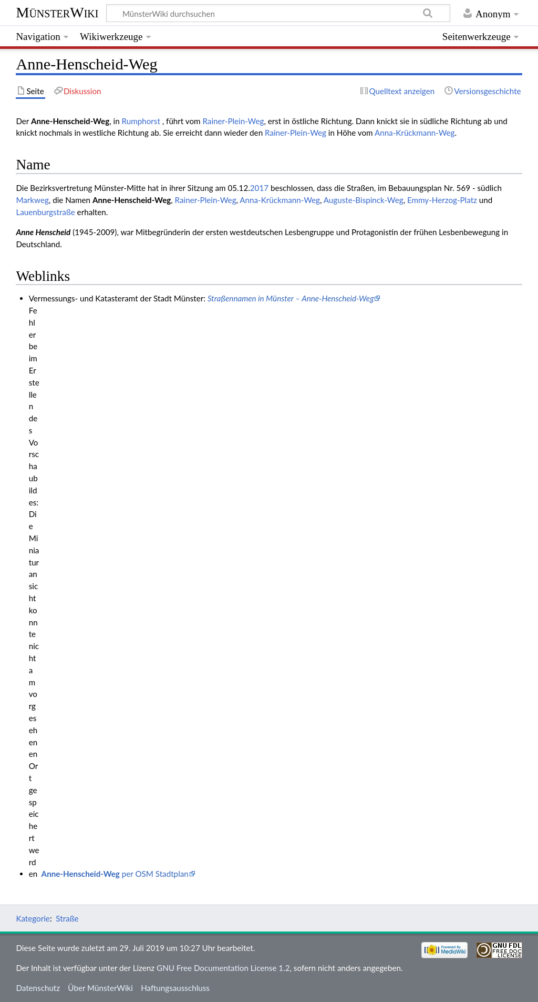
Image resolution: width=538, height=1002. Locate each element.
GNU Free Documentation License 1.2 (223, 968)
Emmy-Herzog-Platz (442, 200)
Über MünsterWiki (100, 988)
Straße (67, 918)
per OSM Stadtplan (115, 873)
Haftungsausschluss (175, 988)
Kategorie (32, 918)
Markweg (32, 200)
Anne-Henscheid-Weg (131, 200)
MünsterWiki (57, 12)
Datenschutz (38, 988)
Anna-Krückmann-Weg (415, 132)
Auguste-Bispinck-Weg (364, 200)
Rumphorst (142, 121)
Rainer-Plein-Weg (233, 121)
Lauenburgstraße (45, 212)
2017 (259, 188)
